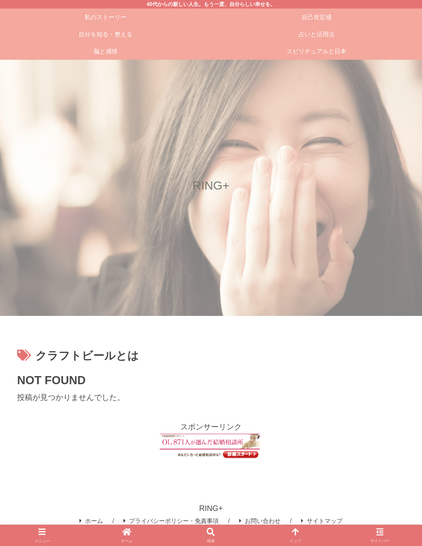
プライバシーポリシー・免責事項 (171, 520)
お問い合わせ (260, 520)
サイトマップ (322, 520)
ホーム (91, 520)
